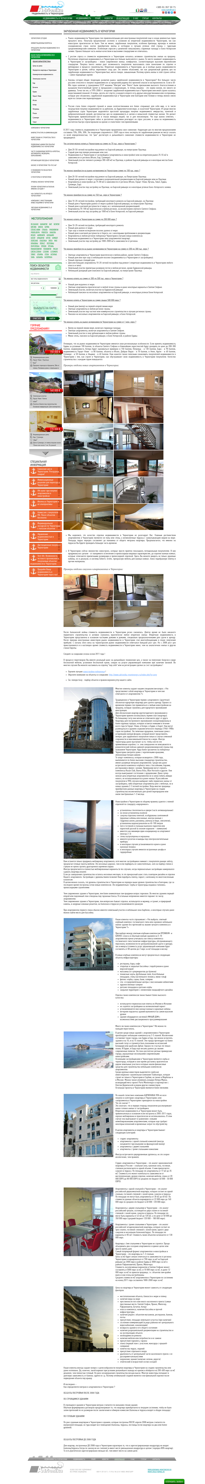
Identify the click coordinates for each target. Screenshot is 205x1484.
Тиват (35, 122)
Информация (122, 18)
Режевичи (47, 249)
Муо (55, 240)
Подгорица (35, 246)
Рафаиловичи (36, 249)
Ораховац (34, 243)
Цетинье (54, 254)
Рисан (35, 113)
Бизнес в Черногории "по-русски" (44, 165)
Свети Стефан (36, 251)
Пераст (42, 243)
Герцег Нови (35, 229)
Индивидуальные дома (82, 23)
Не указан (34, 224)
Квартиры (68, 23)
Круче (48, 238)
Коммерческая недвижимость (43, 74)
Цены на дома (37, 66)
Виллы (95, 23)
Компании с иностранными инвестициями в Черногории (42, 202)
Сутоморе (36, 118)
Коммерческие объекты (162, 23)
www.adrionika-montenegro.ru (159, 1470)
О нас (135, 18)
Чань (33, 257)
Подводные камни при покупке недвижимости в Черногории (43, 145)
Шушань (39, 257)
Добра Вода (35, 232)
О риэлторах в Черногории (41, 177)
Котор (34, 105)
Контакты (157, 18)
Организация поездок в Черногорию (45, 160)
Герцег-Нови (37, 96)
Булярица (48, 257)
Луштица (43, 240)
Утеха (47, 254)
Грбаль (44, 229)
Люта (50, 240)
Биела (40, 227)
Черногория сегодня (39, 38)
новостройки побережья (94, 671)
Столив (46, 251)
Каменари (41, 235)
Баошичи (43, 224)
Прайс (98, 18)
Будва (35, 92)
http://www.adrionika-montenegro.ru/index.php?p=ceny (133, 674)
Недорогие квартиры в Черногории (44, 70)
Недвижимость (83, 18)
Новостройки (57, 23)
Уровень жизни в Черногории (42, 182)
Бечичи (35, 87)
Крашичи (40, 238)
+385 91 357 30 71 (166, 7)
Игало (35, 100)
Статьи (145, 18)
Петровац (36, 109)
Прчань (51, 246)
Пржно (43, 246)
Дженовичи (53, 229)
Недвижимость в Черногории (57, 18)
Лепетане (34, 240)
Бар (34, 83)
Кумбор (55, 238)
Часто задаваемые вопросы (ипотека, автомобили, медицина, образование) (45, 153)
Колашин (50, 235)
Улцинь (40, 254)
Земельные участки (106, 23)
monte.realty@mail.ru (168, 10)
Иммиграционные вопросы (41, 43)
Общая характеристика (42, 61)
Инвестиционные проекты (141, 23)
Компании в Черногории (40, 128)
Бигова (33, 227)
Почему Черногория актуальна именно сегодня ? (42, 188)
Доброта (44, 232)
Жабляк (53, 232)
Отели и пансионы (123, 23)
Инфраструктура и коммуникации (44, 133)
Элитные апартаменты (42, 23)
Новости (108, 18)
